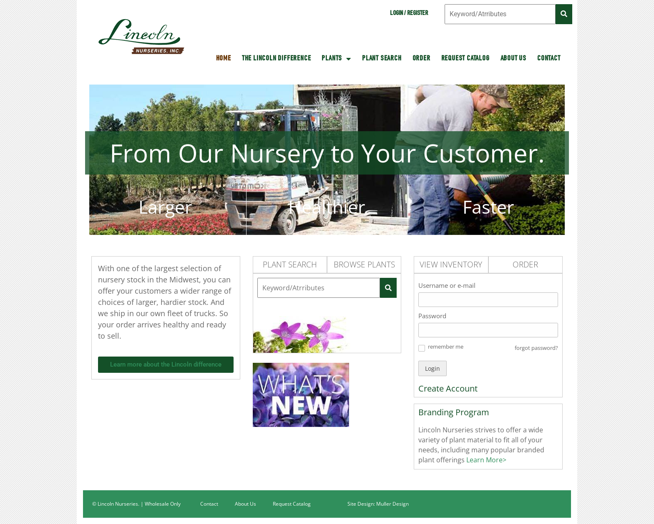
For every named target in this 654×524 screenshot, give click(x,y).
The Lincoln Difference (276, 58)
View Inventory (451, 264)
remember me (445, 346)
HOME (223, 58)
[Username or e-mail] (488, 299)
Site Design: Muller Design (378, 503)
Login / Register (409, 13)
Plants (336, 59)
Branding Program (453, 412)
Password (432, 316)
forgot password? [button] (536, 348)
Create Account (448, 388)
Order (421, 58)
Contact (549, 58)
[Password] (488, 330)
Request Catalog (465, 58)
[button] (421, 348)
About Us (513, 58)
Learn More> (485, 459)
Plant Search (382, 58)
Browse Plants (364, 264)
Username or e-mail (446, 285)
